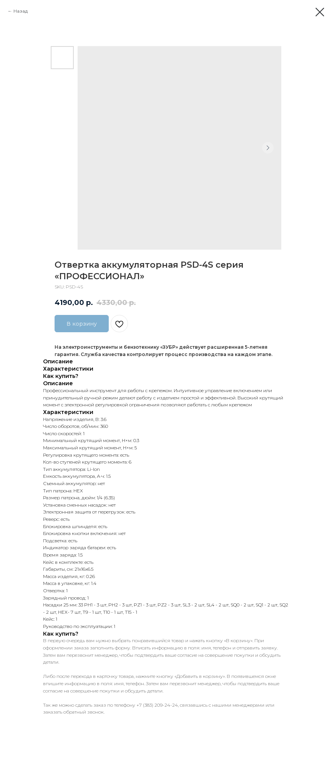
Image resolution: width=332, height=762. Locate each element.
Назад (20, 11)
